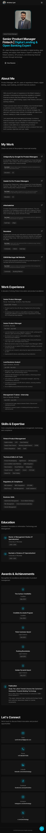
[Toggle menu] (41, 2)
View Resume (10, 63)
